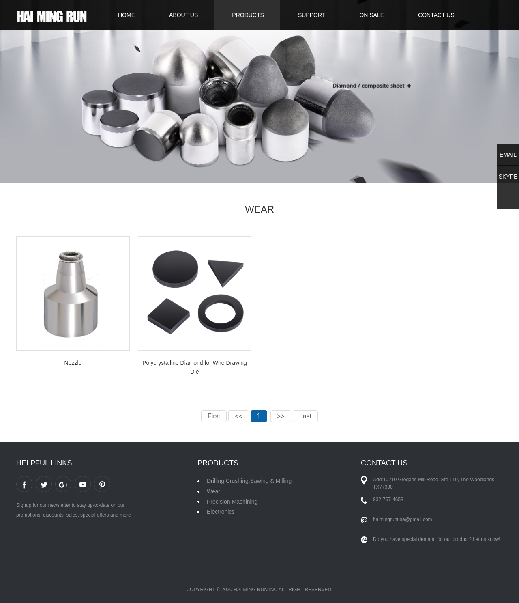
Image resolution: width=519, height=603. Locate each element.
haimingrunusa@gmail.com (402, 519)
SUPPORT (311, 15)
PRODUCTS (248, 15)
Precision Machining (232, 501)
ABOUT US (183, 15)
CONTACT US (436, 15)
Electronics (220, 511)
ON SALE (371, 15)
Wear (213, 491)
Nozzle (73, 363)
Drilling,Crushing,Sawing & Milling (249, 481)
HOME (126, 15)
